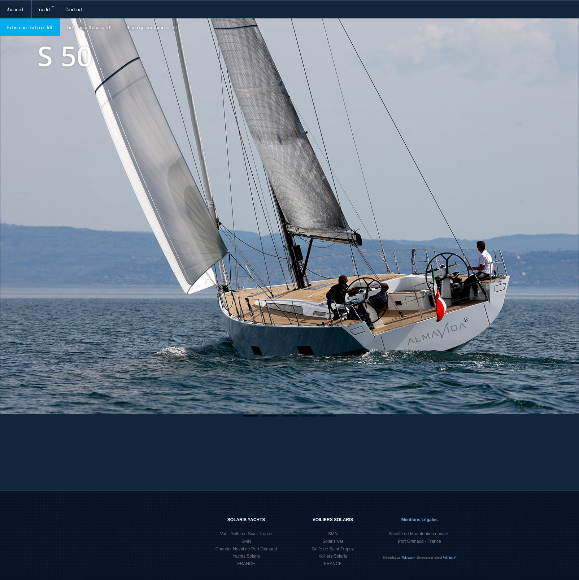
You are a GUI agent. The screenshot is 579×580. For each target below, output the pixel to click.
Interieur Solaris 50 (89, 27)
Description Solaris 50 (152, 27)
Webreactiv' (408, 557)
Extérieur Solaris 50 (30, 27)
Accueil (15, 9)
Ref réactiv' (449, 557)
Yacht (47, 9)
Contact (74, 9)
